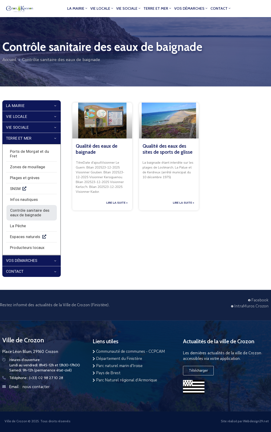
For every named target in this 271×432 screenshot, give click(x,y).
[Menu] (55, 106)
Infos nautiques (24, 199)
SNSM (16, 188)
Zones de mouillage (27, 167)
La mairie (77, 8)
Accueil (9, 59)
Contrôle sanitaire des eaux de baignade (29, 212)
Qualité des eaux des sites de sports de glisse (167, 149)
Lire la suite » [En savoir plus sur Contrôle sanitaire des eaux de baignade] (117, 203)
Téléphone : (36, 378)
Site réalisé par (232, 421)
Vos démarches (191, 8)
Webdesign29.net (256, 421)
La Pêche (18, 226)
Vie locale (102, 8)
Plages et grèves (25, 177)
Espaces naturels (26, 236)
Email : (14, 386)
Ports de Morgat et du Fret (29, 153)
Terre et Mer (157, 8)
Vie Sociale (128, 8)
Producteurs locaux (27, 247)
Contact (220, 8)
